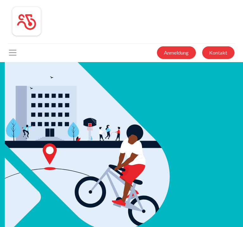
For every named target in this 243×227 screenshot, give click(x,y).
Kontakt (218, 52)
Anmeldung (176, 52)
